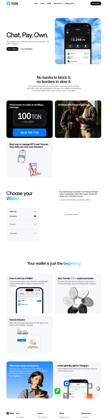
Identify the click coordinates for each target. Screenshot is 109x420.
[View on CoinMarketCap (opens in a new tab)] (15, 415)
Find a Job (85, 391)
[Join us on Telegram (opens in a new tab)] (10, 415)
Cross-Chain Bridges (22, 405)
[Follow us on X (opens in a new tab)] (7, 415)
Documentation (64, 385)
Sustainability (42, 405)
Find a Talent (86, 395)
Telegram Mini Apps (66, 398)
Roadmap (41, 395)
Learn (42, 3)
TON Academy (86, 385)
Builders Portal (64, 381)
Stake (18, 391)
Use (36, 3)
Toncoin (40, 385)
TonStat (40, 398)
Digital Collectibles (22, 388)
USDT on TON (20, 398)
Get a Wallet (20, 381)
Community (85, 381)
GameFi (62, 395)
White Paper (42, 401)
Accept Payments (21, 395)
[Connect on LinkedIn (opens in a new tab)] (12, 415)
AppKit (62, 388)
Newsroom (69, 3)
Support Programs (65, 391)
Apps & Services (21, 401)
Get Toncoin (20, 385)
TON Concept (42, 381)
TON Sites (63, 401)
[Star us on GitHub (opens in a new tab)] (18, 415)
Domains (18, 408)
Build (49, 3)
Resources (58, 3)
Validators (41, 391)
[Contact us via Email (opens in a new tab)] (20, 415)
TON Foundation (43, 388)
